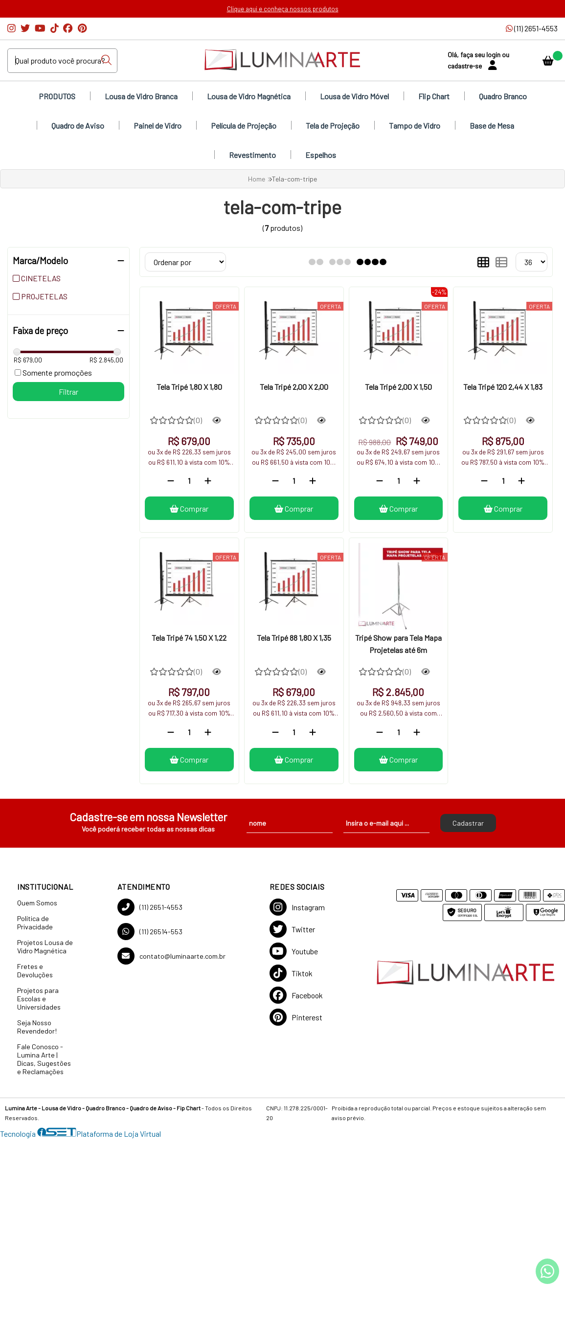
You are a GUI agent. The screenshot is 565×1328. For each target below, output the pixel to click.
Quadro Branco (503, 96)
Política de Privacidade (35, 922)
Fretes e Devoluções (35, 970)
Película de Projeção (243, 125)
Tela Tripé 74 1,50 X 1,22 (189, 637)
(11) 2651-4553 (149, 907)
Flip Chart (434, 96)
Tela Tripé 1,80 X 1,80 (189, 386)
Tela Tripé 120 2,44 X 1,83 (502, 386)
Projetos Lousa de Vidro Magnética (45, 946)
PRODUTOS (57, 96)
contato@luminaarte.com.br (171, 956)
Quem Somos (37, 903)
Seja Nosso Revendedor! (37, 1026)
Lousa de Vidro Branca (141, 96)
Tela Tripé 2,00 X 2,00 (294, 386)
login (494, 54)
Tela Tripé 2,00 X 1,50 (398, 386)
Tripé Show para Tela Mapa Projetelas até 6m (398, 643)
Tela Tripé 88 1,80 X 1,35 (294, 637)
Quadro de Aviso (77, 125)
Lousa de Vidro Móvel (354, 96)
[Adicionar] (208, 480)
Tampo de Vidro (414, 125)
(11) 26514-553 (149, 931)
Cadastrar (468, 823)
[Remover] (170, 480)
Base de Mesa (492, 125)
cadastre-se (465, 66)
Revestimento (252, 154)
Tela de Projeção (333, 125)
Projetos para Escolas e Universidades (39, 998)
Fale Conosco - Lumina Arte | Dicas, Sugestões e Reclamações (44, 1059)
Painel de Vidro (157, 125)
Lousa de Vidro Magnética (249, 96)
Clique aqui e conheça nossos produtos (283, 9)
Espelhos (320, 154)
